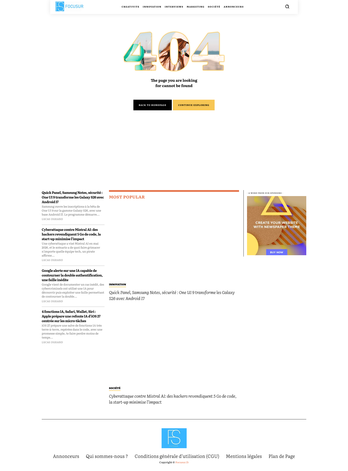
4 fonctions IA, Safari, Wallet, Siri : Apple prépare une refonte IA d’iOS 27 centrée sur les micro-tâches (71, 319)
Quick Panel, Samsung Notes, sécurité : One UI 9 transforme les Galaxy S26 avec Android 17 (73, 200)
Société (115, 390)
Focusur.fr (182, 465)
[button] (287, 6)
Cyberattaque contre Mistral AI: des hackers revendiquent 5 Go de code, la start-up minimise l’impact (71, 237)
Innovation (117, 286)
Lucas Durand (52, 222)
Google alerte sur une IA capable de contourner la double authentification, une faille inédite (72, 278)
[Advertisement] (174, 160)
